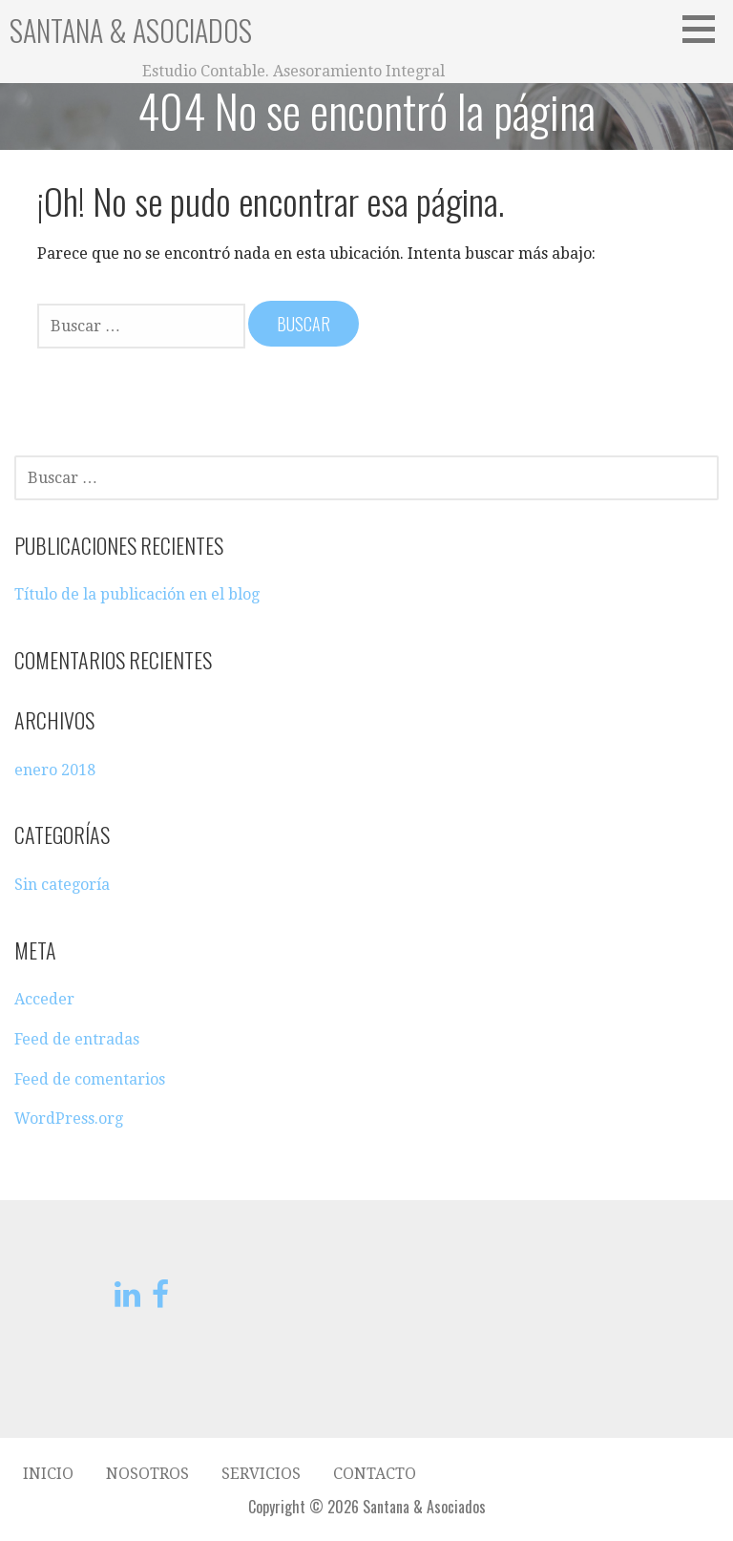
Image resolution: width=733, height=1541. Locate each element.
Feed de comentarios (89, 1079)
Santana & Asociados (131, 30)
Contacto (374, 1474)
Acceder (44, 999)
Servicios (261, 1474)
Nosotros (147, 1474)
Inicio (48, 1474)
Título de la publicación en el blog (137, 594)
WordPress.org (68, 1118)
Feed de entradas (76, 1039)
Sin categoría (62, 885)
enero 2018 (54, 770)
